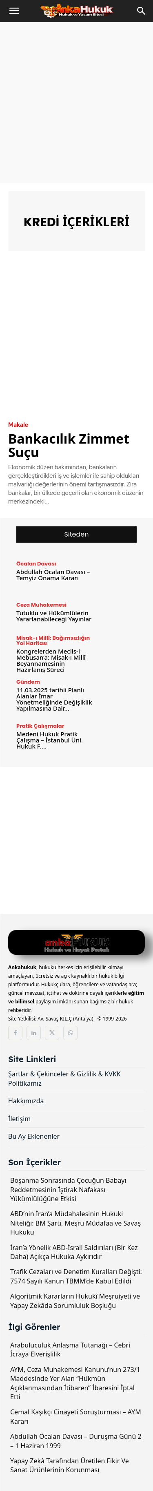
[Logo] (76, 943)
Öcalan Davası (36, 563)
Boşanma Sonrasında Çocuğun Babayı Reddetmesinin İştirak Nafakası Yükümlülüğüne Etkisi (68, 1189)
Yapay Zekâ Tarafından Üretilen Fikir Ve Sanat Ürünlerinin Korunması (69, 1465)
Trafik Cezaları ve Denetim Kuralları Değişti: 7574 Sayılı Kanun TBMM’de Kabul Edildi (76, 1276)
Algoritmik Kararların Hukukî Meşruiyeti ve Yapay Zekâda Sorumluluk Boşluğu (75, 1301)
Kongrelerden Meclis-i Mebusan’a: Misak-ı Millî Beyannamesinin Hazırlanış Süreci (51, 660)
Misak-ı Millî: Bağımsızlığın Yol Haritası (53, 640)
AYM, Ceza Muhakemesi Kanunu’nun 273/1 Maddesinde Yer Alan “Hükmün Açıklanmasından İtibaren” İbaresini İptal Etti (75, 1383)
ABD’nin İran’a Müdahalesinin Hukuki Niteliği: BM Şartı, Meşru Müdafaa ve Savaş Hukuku (75, 1223)
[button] (14, 11)
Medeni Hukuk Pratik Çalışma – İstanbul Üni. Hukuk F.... (49, 740)
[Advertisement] (76, 102)
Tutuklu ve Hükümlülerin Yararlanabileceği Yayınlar (53, 616)
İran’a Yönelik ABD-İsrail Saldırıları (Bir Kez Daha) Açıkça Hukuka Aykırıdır (74, 1252)
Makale (18, 425)
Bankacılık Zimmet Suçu (68, 445)
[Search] (141, 11)
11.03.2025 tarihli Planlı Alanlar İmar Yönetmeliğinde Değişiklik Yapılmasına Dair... (54, 699)
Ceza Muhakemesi (41, 604)
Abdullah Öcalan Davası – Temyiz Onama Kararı (53, 575)
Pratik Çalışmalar (40, 726)
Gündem (28, 682)
